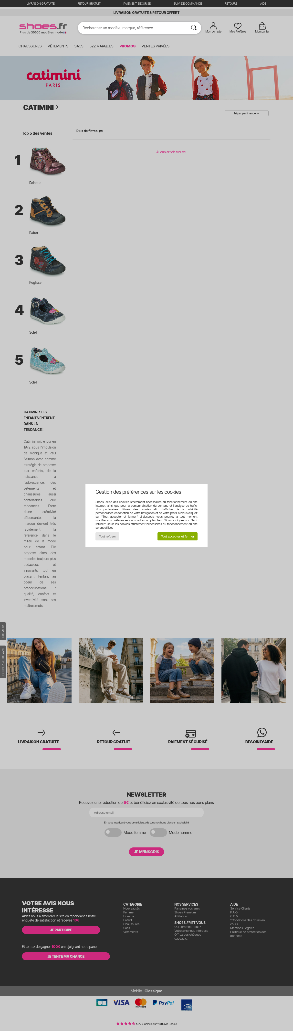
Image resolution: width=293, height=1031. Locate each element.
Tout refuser (107, 536)
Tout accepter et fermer (177, 536)
